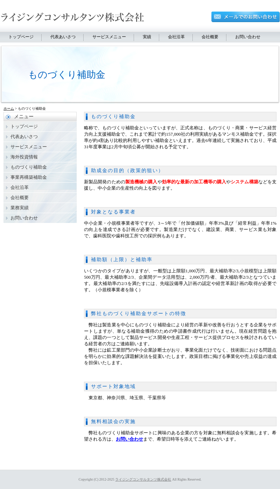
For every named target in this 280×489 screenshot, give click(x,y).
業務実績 (19, 207)
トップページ (21, 36)
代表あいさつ (63, 36)
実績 (147, 36)
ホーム (9, 108)
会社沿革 (176, 36)
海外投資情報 (24, 156)
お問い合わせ (247, 36)
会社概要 (210, 36)
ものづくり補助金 (113, 116)
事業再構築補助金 (28, 177)
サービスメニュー (109, 36)
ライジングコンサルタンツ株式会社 (143, 479)
